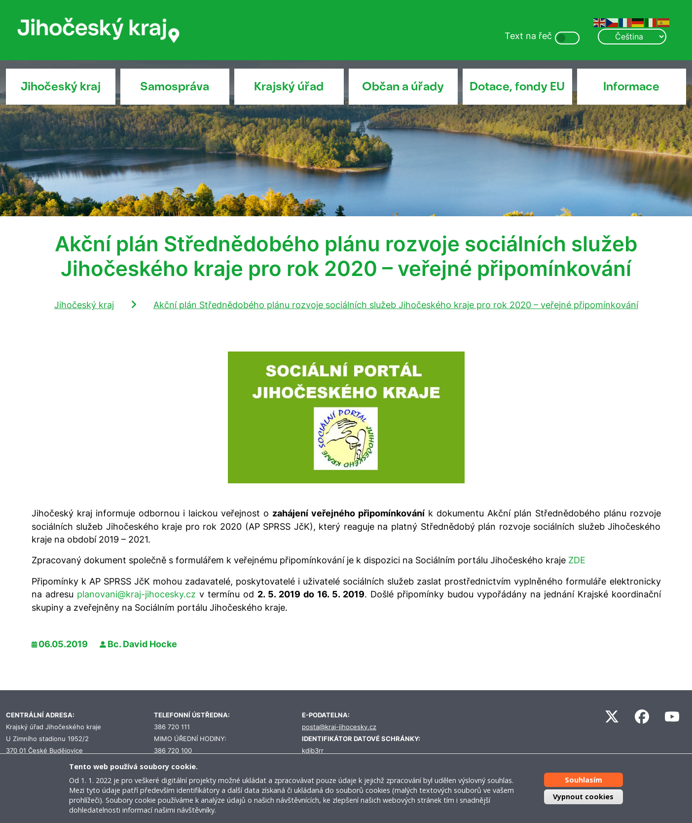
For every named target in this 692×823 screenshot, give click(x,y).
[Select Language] (632, 36)
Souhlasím (583, 779)
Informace (631, 86)
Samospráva (174, 86)
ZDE (576, 560)
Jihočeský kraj (61, 86)
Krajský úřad (289, 86)
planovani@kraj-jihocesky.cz (136, 594)
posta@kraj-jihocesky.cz (339, 727)
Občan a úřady (403, 86)
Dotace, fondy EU (517, 86)
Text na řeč (528, 36)
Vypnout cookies (583, 796)
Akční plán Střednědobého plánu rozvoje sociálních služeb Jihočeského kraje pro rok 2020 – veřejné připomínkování (395, 305)
